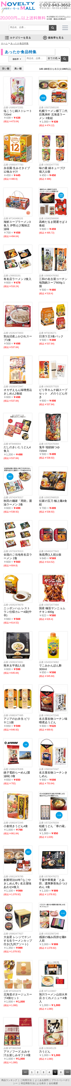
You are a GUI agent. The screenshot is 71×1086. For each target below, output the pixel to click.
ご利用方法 (26, 1080)
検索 (52, 28)
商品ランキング (9, 1080)
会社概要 (53, 1083)
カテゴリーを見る (18, 37)
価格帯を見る (53, 37)
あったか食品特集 (19, 43)
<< (25, 1072)
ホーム (4, 43)
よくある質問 (41, 1080)
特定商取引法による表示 (33, 1083)
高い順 (18, 68)
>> (67, 1072)
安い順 (5, 68)
